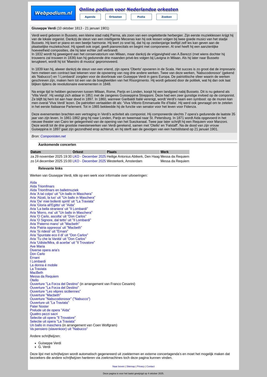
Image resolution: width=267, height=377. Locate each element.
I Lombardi (38, 261)
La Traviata (38, 269)
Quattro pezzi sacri (44, 314)
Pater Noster (39, 306)
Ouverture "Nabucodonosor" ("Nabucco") (60, 299)
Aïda (33, 182)
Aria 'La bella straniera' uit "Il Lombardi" (59, 209)
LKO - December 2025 (89, 156)
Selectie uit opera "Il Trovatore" (53, 317)
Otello (34, 280)
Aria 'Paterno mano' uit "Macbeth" (54, 224)
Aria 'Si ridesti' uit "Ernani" (49, 231)
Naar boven (118, 366)
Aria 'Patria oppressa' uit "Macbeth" (56, 227)
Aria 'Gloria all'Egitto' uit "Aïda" (52, 205)
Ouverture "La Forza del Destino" (54, 284)
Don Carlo (37, 254)
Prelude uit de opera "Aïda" (50, 310)
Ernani (34, 257)
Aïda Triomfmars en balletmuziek (54, 190)
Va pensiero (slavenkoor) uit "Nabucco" (59, 329)
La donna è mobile (43, 265)
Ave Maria (37, 246)
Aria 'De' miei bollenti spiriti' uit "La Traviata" (62, 201)
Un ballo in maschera (45, 325)
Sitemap (130, 366)
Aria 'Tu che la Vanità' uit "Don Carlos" (58, 239)
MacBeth (36, 272)
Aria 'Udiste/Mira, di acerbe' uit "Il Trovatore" (62, 242)
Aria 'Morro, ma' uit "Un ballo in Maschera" (61, 212)
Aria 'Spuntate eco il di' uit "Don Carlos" (59, 235)
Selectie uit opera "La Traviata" (53, 321)
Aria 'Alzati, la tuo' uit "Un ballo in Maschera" (62, 197)
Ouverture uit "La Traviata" (49, 302)
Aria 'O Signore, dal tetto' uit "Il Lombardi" (60, 220)
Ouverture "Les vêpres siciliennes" (55, 291)
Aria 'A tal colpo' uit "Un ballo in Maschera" (61, 194)
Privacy (141, 366)
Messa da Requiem (44, 276)
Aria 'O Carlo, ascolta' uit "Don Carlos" (58, 216)
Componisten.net (53, 136)
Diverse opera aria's (44, 250)
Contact (150, 366)
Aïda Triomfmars (42, 186)
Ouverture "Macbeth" (45, 295)
